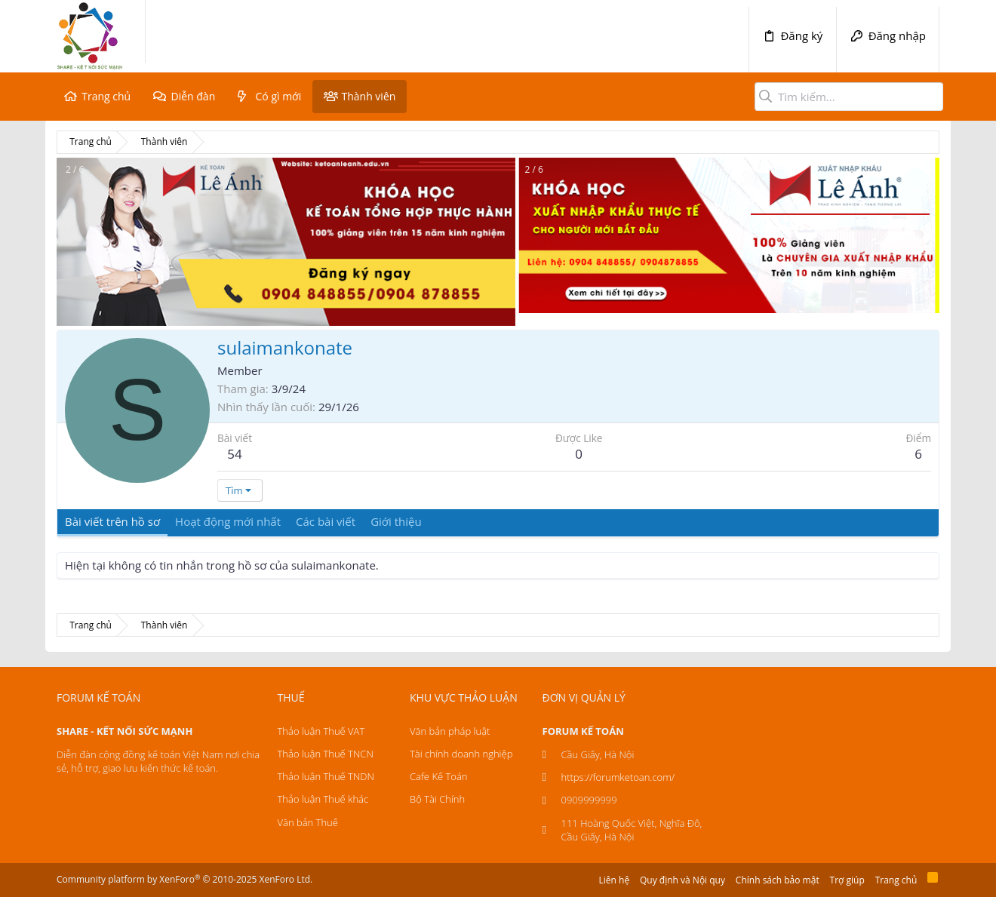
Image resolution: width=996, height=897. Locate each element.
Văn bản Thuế (308, 822)
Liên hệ (614, 880)
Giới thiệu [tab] (396, 521)
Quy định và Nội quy (682, 880)
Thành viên (368, 96)
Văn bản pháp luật (450, 731)
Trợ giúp (847, 880)
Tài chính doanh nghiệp (461, 753)
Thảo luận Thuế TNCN (326, 753)
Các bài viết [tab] (325, 521)
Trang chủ (106, 96)
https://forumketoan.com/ (618, 777)
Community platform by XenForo (184, 879)
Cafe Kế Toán (438, 776)
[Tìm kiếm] (849, 96)
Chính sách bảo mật (777, 880)
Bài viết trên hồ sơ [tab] (112, 521)
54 (234, 453)
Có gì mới (279, 96)
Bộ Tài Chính (437, 799)
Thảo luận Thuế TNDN (326, 776)
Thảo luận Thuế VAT (321, 731)
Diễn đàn (193, 96)
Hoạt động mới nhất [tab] (228, 521)
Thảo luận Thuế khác (323, 799)
